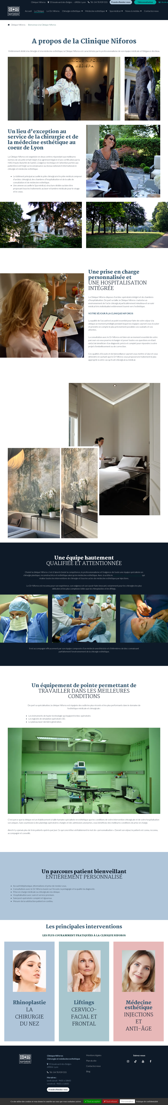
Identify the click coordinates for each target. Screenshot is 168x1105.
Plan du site (91, 1060)
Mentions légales (93, 1055)
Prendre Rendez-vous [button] (105, 3)
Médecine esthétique (95, 13)
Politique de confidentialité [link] (147, 1101)
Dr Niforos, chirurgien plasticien (127, 575)
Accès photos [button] (150, 3)
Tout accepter (92, 1101)
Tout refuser (110, 1101)
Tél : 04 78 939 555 (83, 3)
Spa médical (115, 13)
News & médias (132, 13)
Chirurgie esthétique (71, 13)
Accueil (28, 13)
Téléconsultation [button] (129, 3)
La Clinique (39, 13)
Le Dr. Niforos (53, 13)
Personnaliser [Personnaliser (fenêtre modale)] (127, 1101)
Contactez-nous (151, 13)
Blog (88, 1071)
